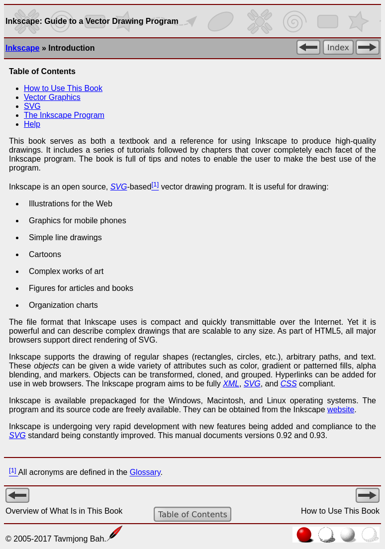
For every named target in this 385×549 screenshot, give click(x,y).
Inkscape (22, 48)
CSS (289, 383)
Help (32, 124)
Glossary (145, 472)
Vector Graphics (52, 97)
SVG (32, 106)
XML (231, 383)
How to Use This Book (63, 88)
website (340, 409)
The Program (64, 115)
